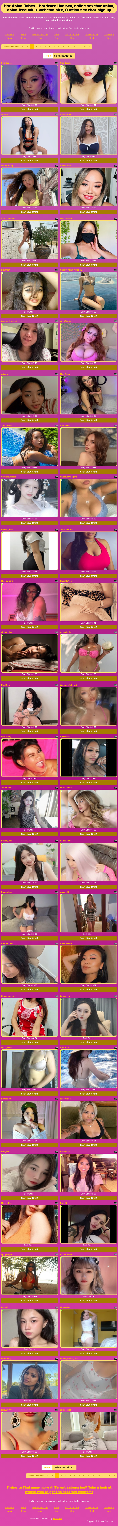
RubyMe (5, 1152)
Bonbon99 (6, 1099)
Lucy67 (4, 1307)
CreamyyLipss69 (9, 321)
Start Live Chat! (29, 109)
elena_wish (6, 1047)
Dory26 (63, 1203)
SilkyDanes (6, 63)
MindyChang (7, 166)
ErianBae (64, 1047)
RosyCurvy (6, 1410)
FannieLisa (65, 996)
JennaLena (6, 788)
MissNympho (7, 581)
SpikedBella (65, 166)
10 (68, 46)
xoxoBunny (65, 321)
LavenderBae (66, 1254)
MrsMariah (65, 1307)
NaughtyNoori (66, 581)
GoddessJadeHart (68, 685)
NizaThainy (6, 736)
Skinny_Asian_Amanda (71, 270)
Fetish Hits (57, 1518)
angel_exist (65, 1410)
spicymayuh (6, 1254)
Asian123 (64, 892)
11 (74, 46)
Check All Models (11, 46)
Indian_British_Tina (69, 1359)
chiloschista (6, 632)
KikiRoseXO (65, 736)
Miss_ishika (6, 1203)
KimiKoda (5, 685)
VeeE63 (4, 114)
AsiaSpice (65, 425)
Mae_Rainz (65, 374)
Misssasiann (66, 219)
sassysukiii (65, 1099)
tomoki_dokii (7, 530)
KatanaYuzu (6, 892)
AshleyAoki (65, 114)
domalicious (66, 841)
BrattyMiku (65, 1152)
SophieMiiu (6, 425)
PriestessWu (66, 943)
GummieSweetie (8, 477)
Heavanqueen (7, 996)
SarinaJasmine (8, 219)
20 (84, 46)
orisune (4, 374)
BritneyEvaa (6, 841)
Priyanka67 (6, 270)
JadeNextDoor (66, 530)
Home (48, 55)
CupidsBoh (65, 63)
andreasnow (66, 788)
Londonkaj (6, 1359)
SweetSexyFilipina (68, 477)
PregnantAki (7, 943)
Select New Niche (64, 55)
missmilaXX (65, 632)
